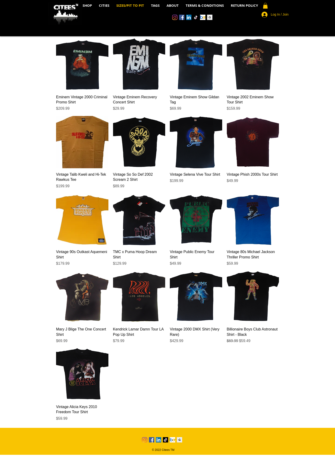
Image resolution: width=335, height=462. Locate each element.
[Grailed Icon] (209, 17)
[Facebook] (181, 17)
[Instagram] (175, 17)
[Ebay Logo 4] (202, 17)
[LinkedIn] (188, 17)
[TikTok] (195, 17)
